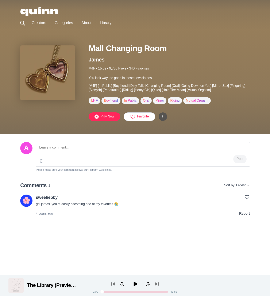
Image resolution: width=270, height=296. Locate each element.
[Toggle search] (22, 23)
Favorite (139, 116)
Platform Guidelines (99, 169)
